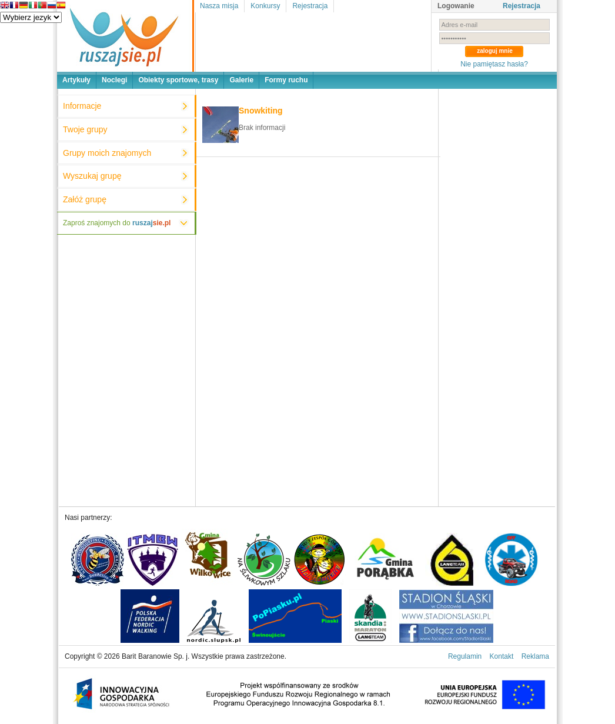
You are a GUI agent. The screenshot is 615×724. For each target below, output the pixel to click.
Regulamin (465, 656)
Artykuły (76, 80)
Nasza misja (219, 6)
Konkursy (265, 6)
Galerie (241, 80)
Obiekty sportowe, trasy (178, 80)
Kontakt (502, 656)
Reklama (535, 656)
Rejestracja (309, 6)
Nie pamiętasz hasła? (494, 64)
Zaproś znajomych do (117, 223)
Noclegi (114, 80)
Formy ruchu (286, 80)
